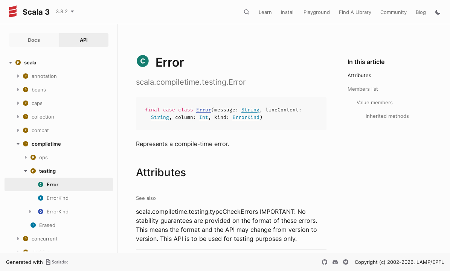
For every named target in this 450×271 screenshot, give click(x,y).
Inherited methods (387, 116)
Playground (317, 12)
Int (203, 117)
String (250, 110)
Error (203, 110)
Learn (265, 12)
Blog (421, 12)
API (84, 40)
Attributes (359, 75)
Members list (363, 89)
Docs (34, 40)
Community (393, 12)
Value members (375, 102)
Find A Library (355, 12)
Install (287, 12)
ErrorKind (245, 117)
